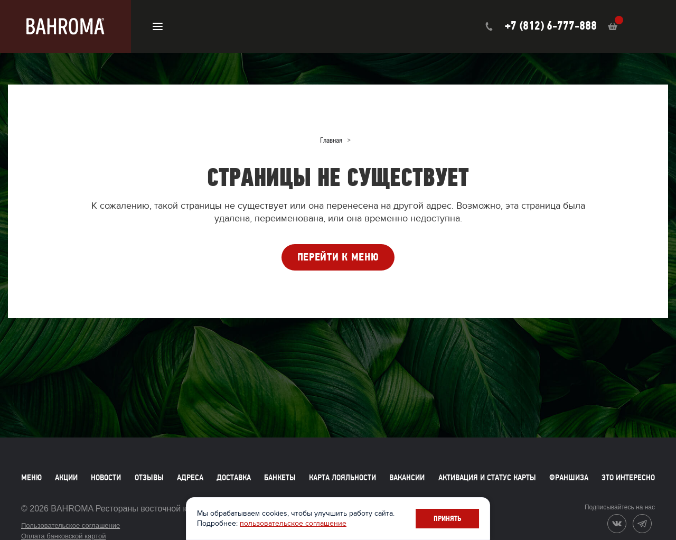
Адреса (190, 477)
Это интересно (628, 477)
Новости (106, 477)
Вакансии (407, 477)
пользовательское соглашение (294, 523)
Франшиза (568, 477)
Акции (66, 477)
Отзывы (149, 477)
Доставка (234, 477)
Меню (31, 477)
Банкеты (280, 477)
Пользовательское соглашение (70, 525)
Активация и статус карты (487, 477)
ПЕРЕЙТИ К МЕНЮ (338, 257)
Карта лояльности (342, 477)
